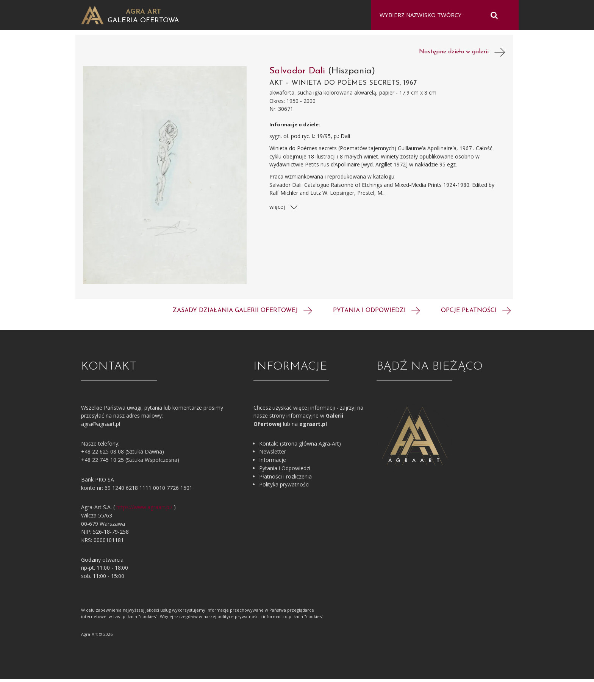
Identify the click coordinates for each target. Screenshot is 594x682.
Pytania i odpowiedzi (376, 314)
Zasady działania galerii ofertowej (242, 314)
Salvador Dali (298, 74)
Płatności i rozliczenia (285, 479)
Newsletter (272, 454)
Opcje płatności (476, 314)
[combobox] (440, 15)
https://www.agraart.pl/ (144, 510)
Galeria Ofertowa (143, 20)
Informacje (272, 462)
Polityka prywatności (284, 487)
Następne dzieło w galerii (462, 55)
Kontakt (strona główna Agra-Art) (300, 446)
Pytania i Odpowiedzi (284, 471)
